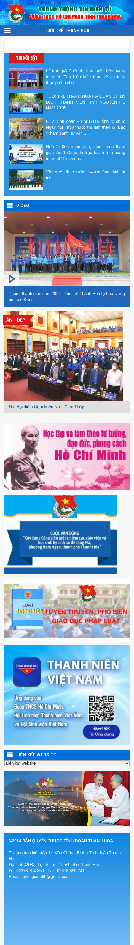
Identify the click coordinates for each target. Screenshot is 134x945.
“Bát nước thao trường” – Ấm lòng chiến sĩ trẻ (67, 179)
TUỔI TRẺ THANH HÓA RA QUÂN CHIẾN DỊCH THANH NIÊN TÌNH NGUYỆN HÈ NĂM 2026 (67, 103)
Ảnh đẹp (15, 320)
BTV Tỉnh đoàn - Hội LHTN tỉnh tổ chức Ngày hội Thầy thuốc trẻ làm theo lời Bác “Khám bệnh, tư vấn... (67, 128)
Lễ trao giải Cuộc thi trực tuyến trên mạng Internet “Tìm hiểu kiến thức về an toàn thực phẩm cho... (67, 78)
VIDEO (22, 205)
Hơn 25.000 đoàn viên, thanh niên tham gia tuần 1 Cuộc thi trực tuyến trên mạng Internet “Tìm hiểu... (67, 154)
